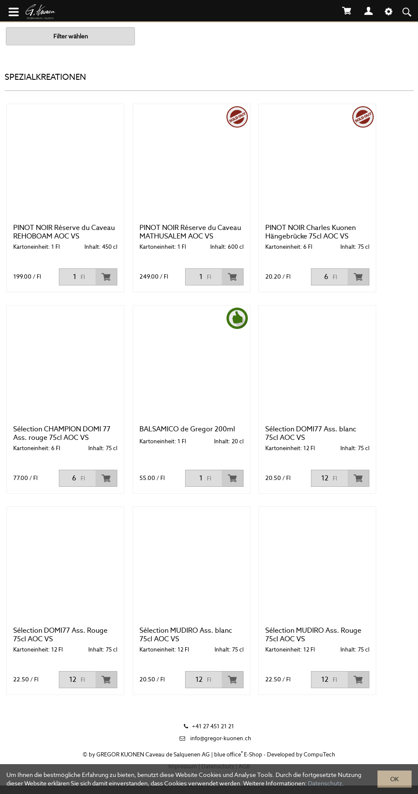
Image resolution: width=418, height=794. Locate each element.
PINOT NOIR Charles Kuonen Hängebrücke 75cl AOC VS (310, 232)
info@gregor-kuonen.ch (220, 738)
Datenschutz (325, 783)
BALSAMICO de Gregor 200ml (187, 429)
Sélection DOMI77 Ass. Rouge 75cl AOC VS (60, 634)
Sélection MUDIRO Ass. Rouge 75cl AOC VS (313, 634)
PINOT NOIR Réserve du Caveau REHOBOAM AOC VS (64, 232)
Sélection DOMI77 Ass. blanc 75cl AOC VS (310, 433)
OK (394, 779)
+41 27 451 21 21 (213, 726)
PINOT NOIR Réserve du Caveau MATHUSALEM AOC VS (190, 232)
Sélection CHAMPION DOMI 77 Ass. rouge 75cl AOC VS (61, 433)
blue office (228, 754)
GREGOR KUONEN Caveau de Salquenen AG (153, 754)
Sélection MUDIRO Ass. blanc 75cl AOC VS (185, 634)
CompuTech (319, 754)
